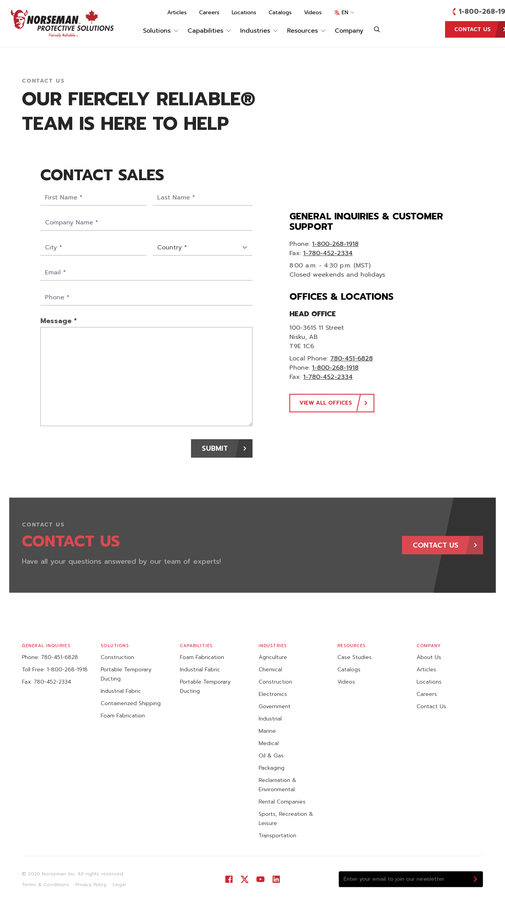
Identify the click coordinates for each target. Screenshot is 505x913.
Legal (119, 884)
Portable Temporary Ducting (126, 674)
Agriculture (273, 657)
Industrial (270, 719)
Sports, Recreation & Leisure (286, 818)
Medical (269, 743)
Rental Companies (282, 802)
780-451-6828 (351, 358)
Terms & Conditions (45, 884)
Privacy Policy (90, 884)
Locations (244, 12)
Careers (209, 12)
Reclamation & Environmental (277, 784)
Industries (259, 30)
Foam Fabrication (123, 716)
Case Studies (354, 657)
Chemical (270, 670)
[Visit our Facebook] (229, 879)
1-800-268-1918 (335, 244)
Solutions (160, 30)
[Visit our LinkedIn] (276, 879)
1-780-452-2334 (328, 253)
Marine (267, 731)
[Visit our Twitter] (244, 879)
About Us (429, 657)
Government (275, 706)
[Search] (377, 29)
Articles (177, 12)
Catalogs (280, 12)
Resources (306, 30)
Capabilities (209, 30)
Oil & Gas (271, 756)
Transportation (277, 836)
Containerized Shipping (131, 703)
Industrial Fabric (121, 691)
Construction (117, 657)
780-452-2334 (52, 682)
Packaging (271, 768)
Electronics (273, 694)
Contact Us (431, 706)
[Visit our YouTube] (260, 879)
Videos (313, 12)
